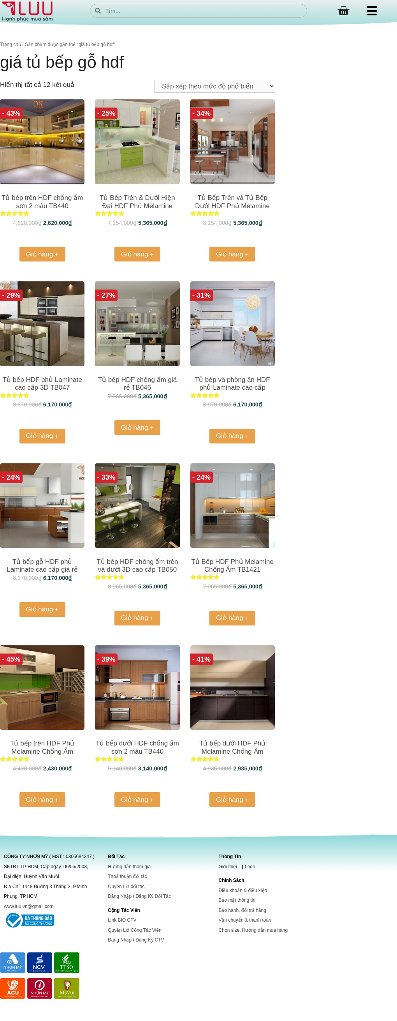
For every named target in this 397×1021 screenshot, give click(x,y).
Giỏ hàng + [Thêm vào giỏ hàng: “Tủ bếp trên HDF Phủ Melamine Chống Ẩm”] (42, 800)
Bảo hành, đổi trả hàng (242, 910)
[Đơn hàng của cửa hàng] (214, 86)
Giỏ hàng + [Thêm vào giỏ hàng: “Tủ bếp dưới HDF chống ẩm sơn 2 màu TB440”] (137, 800)
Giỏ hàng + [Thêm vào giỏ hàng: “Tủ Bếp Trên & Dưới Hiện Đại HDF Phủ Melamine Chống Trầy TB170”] (137, 254)
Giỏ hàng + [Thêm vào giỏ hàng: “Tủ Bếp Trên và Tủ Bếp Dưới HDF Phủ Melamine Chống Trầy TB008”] (232, 254)
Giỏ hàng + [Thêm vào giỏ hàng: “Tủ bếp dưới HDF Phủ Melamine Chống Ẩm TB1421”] (232, 800)
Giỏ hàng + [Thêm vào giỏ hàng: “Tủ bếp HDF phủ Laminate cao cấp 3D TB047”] (42, 436)
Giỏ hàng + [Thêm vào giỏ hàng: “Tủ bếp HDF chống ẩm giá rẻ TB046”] (137, 427)
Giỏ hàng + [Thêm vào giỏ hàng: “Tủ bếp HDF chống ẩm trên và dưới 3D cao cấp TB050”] (137, 618)
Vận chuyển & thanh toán (244, 920)
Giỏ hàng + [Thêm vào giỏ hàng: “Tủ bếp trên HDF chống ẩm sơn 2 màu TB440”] (42, 254)
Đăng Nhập (120, 896)
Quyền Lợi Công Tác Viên (135, 930)
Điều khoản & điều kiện (242, 890)
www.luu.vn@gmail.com (29, 906)
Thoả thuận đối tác (127, 876)
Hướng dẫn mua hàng (265, 930)
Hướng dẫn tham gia (129, 866)
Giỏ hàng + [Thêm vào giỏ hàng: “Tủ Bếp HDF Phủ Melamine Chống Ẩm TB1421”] (232, 618)
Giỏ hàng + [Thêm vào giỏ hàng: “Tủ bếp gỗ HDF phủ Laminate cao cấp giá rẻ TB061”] (42, 609)
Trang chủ (10, 44)
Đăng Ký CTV (149, 940)
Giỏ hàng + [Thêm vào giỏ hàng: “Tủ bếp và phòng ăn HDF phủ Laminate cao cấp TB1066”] (232, 436)
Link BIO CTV (122, 920)
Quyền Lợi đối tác (126, 886)
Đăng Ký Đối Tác (153, 896)
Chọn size (228, 930)
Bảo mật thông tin (236, 900)
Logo (250, 866)
